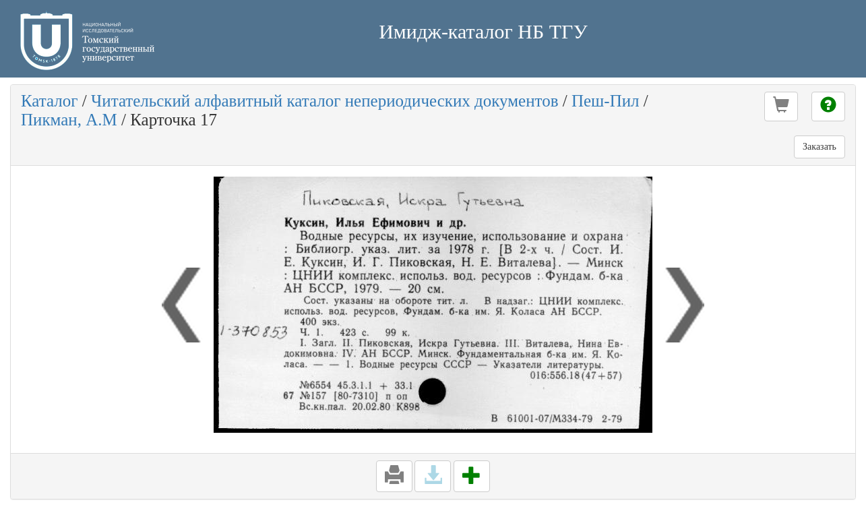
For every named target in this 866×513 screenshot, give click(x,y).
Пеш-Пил (605, 101)
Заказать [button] (819, 147)
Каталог (49, 101)
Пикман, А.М (69, 120)
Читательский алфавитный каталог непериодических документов (324, 101)
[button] (781, 106)
